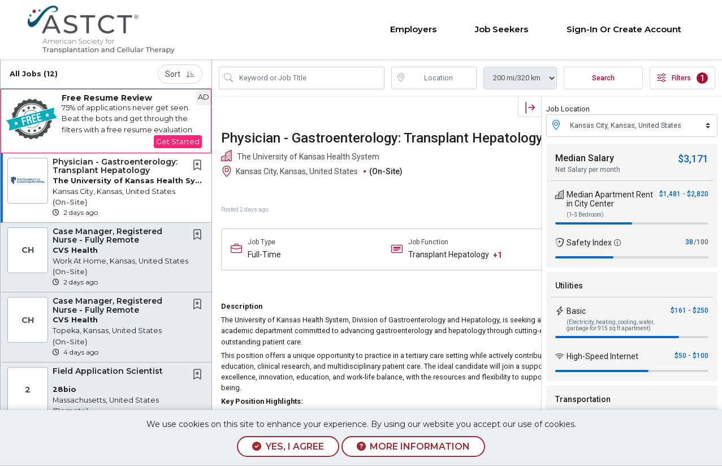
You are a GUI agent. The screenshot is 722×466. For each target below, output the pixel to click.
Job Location (568, 109)
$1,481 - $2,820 (683, 194)
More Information (413, 446)
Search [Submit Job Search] (603, 78)
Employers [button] (413, 29)
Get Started (178, 141)
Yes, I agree (287, 446)
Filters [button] (682, 78)
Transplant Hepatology (448, 254)
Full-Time (264, 254)
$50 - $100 (691, 356)
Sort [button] (180, 74)
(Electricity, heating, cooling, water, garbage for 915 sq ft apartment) (610, 325)
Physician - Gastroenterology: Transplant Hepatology (115, 166)
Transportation (583, 399)
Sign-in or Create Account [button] (624, 29)
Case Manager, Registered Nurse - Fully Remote (107, 235)
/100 (701, 242)
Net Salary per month (587, 170)
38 (689, 242)
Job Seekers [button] (501, 29)
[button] (106, 121)
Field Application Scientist (108, 371)
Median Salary (584, 158)
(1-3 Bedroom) (585, 215)
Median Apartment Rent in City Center (610, 199)
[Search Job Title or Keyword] (309, 78)
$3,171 (693, 159)
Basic (576, 311)
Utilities (569, 285)
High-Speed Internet (602, 356)
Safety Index (589, 242)
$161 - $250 (689, 310)
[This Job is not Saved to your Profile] (199, 166)
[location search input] (442, 78)
